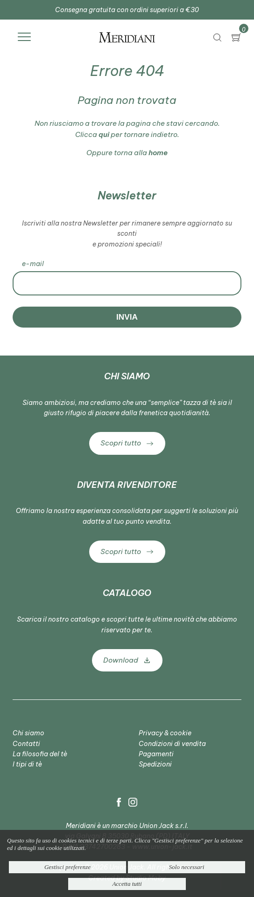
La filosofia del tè (40, 754)
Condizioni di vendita (172, 744)
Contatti (26, 744)
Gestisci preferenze (67, 866)
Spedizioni (155, 764)
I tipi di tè (27, 764)
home (158, 152)
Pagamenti (156, 754)
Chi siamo (28, 733)
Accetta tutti (126, 883)
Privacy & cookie (165, 733)
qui (104, 134)
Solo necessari (186, 866)
